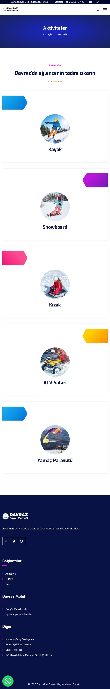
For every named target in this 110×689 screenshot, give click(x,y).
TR (90, 2)
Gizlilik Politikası (13, 649)
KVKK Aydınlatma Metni (18, 644)
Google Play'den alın (16, 609)
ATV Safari (55, 382)
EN (97, 2)
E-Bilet (9, 579)
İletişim (9, 584)
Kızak (55, 305)
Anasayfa (47, 34)
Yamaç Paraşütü (55, 460)
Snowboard (55, 227)
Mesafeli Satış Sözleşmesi (19, 639)
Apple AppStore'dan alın (18, 614)
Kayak (55, 149)
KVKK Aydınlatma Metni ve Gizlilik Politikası (28, 655)
